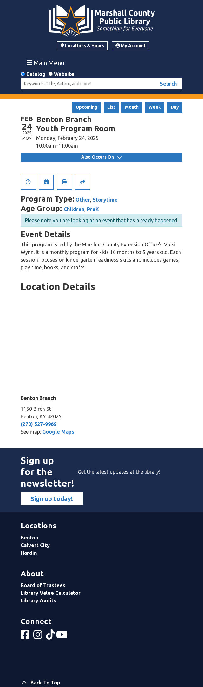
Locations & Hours (82, 45)
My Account (130, 45)
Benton (29, 537)
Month (132, 107)
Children (74, 209)
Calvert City (35, 545)
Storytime (105, 200)
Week (154, 107)
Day (175, 107)
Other (82, 200)
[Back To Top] (101, 682)
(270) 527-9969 (38, 424)
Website (64, 74)
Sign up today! (51, 498)
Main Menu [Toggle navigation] (46, 62)
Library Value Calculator (51, 593)
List (111, 107)
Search (168, 83)
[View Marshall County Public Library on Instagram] (38, 636)
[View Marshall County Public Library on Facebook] (26, 636)
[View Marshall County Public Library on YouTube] (62, 636)
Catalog (35, 74)
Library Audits (38, 600)
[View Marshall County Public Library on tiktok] (51, 636)
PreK (93, 209)
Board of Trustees (43, 585)
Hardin (29, 553)
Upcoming (86, 107)
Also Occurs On (101, 157)
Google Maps (58, 432)
